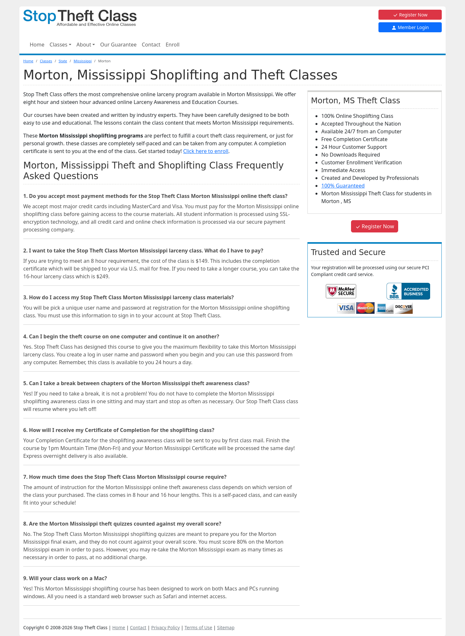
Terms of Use (198, 627)
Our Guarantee (118, 44)
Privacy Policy (165, 627)
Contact (151, 44)
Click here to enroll (205, 151)
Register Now (410, 15)
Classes (46, 60)
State (62, 60)
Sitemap (225, 627)
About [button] (84, 44)
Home (37, 44)
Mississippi (83, 60)
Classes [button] (58, 44)
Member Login (410, 27)
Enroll (173, 44)
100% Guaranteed (343, 185)
